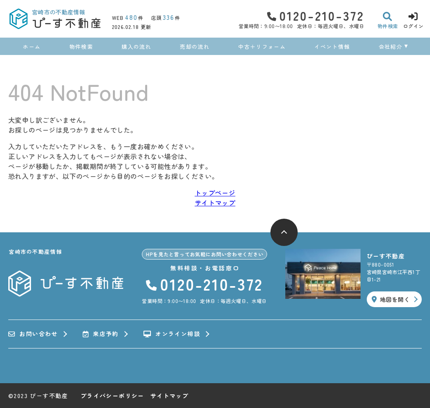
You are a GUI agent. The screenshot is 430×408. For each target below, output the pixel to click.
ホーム (32, 46)
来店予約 (101, 334)
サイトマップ (215, 203)
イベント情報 (332, 46)
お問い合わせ (33, 334)
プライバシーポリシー (112, 395)
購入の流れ (136, 46)
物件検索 (81, 46)
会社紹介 (390, 46)
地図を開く (391, 299)
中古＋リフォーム (261, 46)
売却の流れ (195, 46)
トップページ (215, 193)
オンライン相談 (171, 334)
